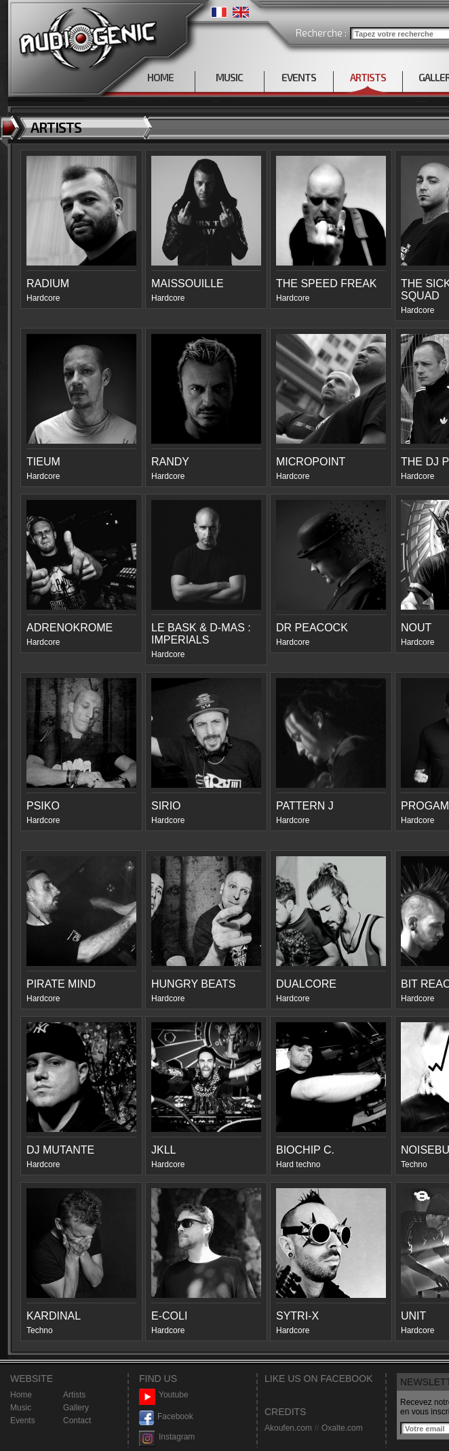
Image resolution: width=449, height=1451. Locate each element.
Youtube (164, 1395)
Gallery (76, 1407)
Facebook (166, 1416)
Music (20, 1407)
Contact (77, 1420)
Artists (74, 1395)
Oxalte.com (342, 1428)
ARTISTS (368, 77)
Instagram (167, 1437)
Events (22, 1420)
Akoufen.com (288, 1428)
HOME (160, 77)
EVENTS (298, 77)
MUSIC (229, 77)
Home (21, 1395)
